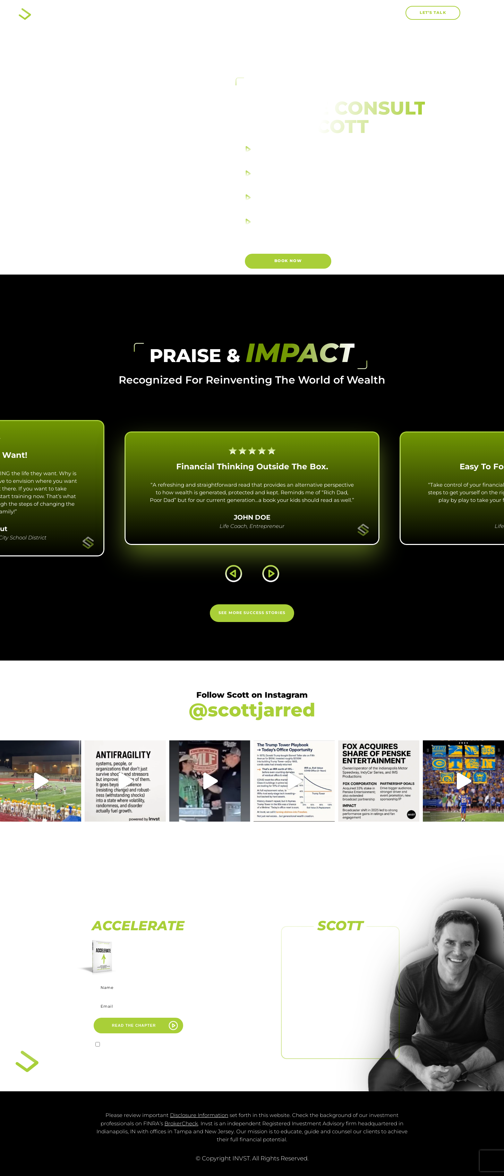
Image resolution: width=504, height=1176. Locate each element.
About (213, 12)
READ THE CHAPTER (134, 1025)
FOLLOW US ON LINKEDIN (340, 1038)
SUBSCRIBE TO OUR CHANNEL (340, 1011)
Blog (363, 12)
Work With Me (313, 12)
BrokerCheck (181, 1123)
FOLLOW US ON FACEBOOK (340, 956)
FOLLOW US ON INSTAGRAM (340, 983)
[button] (396, 13)
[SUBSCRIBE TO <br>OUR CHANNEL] (340, 999)
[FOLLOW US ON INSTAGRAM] (340, 972)
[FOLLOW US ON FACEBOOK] (340, 944)
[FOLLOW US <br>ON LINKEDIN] (340, 1027)
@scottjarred (252, 710)
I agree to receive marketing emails (142, 1045)
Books (258, 13)
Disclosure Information (199, 1115)
